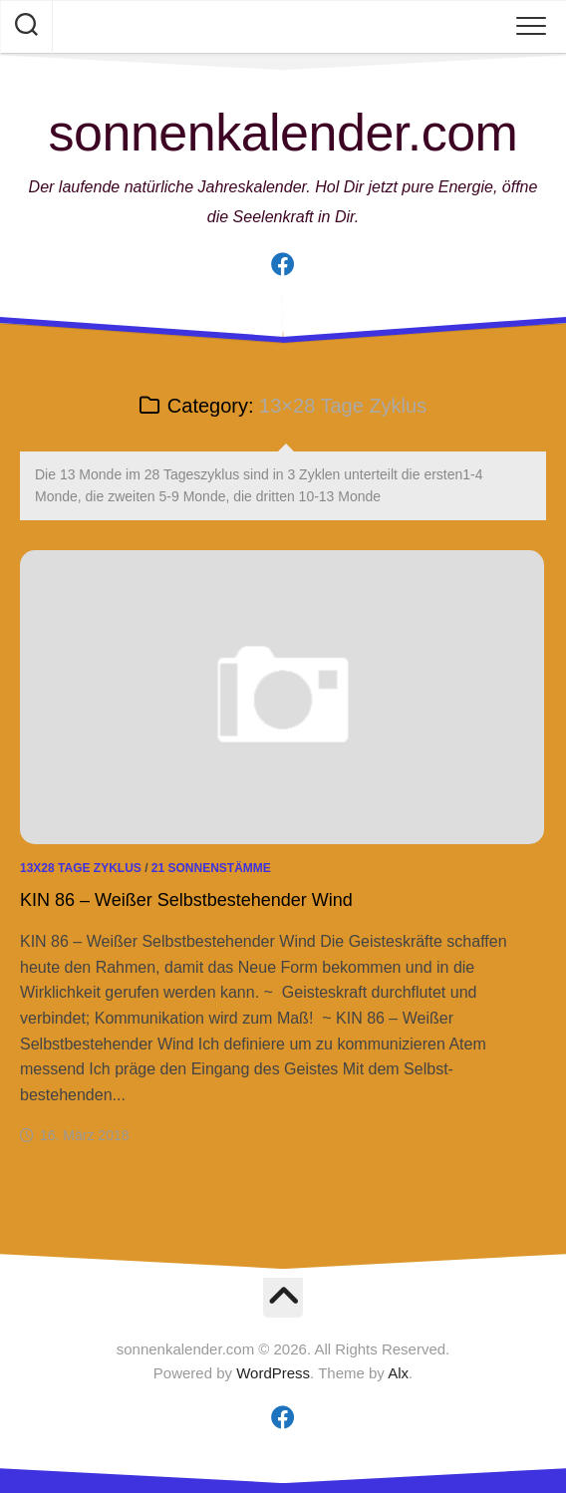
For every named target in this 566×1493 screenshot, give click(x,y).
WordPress (273, 1372)
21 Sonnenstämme (211, 868)
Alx (398, 1372)
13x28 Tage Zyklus (81, 868)
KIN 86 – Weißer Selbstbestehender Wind (186, 900)
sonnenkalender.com (283, 132)
